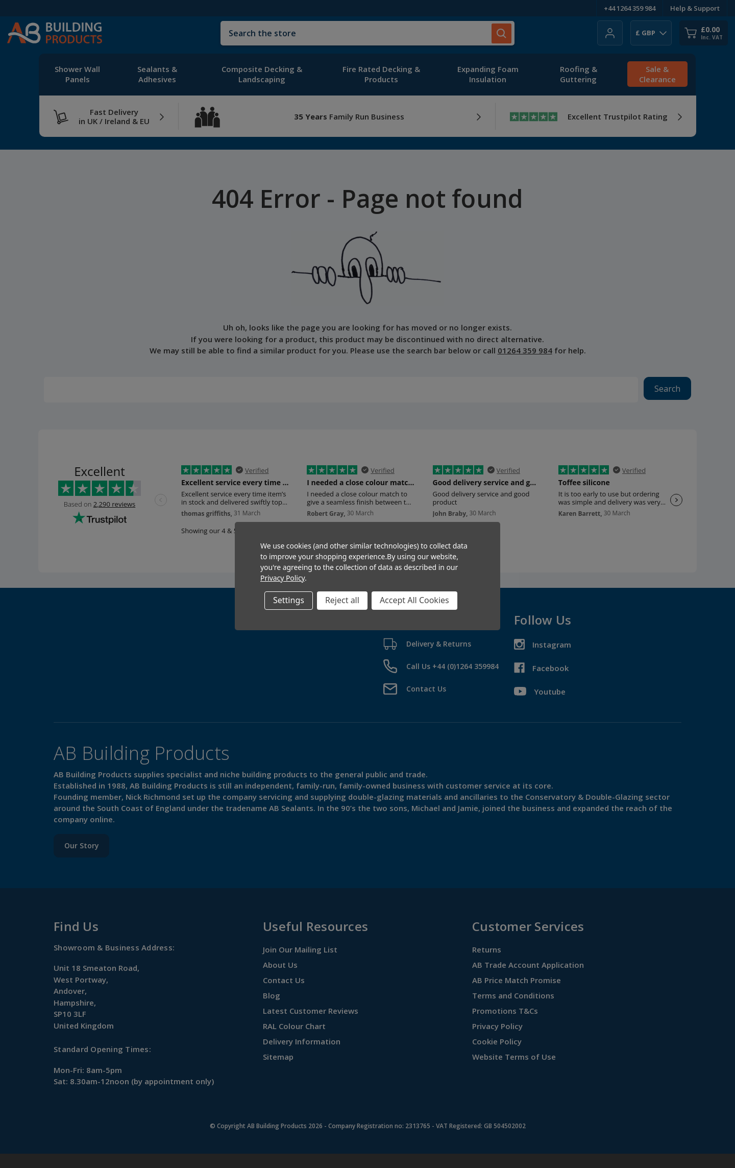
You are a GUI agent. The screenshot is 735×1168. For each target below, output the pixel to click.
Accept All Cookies (414, 600)
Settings (288, 600)
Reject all (342, 600)
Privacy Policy (282, 578)
